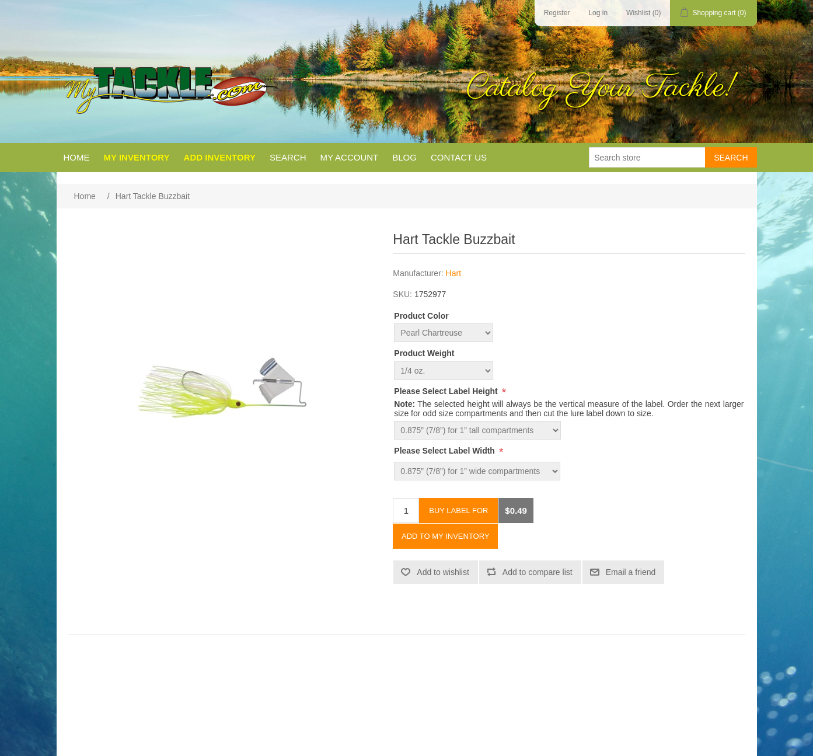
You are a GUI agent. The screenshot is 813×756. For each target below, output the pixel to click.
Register (557, 13)
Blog (404, 157)
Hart (453, 273)
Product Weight (424, 353)
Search (288, 157)
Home (77, 157)
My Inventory (137, 157)
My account (349, 157)
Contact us (459, 157)
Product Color (421, 315)
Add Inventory (220, 157)
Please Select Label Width (445, 450)
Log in (598, 13)
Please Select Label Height (447, 391)
